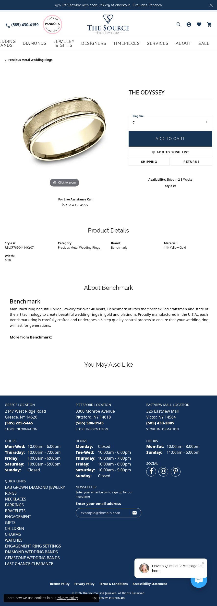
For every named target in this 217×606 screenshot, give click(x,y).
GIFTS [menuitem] (10, 522)
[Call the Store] (19, 422)
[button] (178, 24)
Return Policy (60, 584)
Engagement (15, 43)
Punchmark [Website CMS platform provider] (117, 598)
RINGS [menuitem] (11, 493)
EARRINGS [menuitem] (14, 504)
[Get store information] (21, 429)
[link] (22, 24)
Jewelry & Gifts (100, 43)
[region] (64, 128)
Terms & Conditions (113, 584)
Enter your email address (98, 503)
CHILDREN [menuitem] (14, 528)
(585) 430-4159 (75, 204)
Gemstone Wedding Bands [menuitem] (32, 557)
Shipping (149, 161)
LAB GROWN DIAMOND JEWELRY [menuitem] (35, 487)
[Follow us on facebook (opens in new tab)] (151, 471)
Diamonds (72, 43)
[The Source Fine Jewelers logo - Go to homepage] (108, 24)
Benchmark (119, 247)
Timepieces (152, 43)
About (193, 43)
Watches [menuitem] (14, 540)
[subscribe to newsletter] (134, 512)
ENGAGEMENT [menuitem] (18, 516)
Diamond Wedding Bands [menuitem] (31, 551)
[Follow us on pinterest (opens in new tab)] (176, 471)
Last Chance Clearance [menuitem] (29, 563)
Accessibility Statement (150, 584)
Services (175, 43)
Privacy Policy (84, 584)
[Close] (211, 5)
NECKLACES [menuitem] (15, 498)
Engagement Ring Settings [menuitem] (33, 545)
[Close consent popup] (95, 598)
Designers (128, 43)
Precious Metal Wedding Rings (30, 60)
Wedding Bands (45, 43)
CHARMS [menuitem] (13, 534)
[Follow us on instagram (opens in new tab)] (163, 471)
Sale (208, 43)
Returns (191, 161)
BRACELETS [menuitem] (15, 510)
